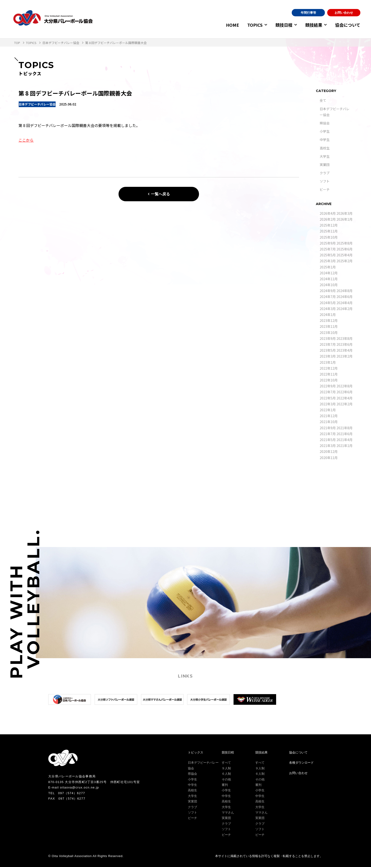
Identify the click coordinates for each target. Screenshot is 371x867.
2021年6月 (344, 433)
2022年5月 (328, 398)
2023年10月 (329, 332)
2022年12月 (329, 368)
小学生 (325, 131)
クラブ (325, 173)
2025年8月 (344, 243)
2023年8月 (344, 338)
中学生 (325, 139)
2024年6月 (344, 296)
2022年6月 (344, 392)
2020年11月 (329, 457)
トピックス (195, 752)
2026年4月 (328, 213)
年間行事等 (308, 12)
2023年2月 (344, 356)
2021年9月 (328, 427)
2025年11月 (329, 231)
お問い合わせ (344, 12)
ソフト (325, 181)
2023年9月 (328, 338)
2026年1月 (344, 219)
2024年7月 (328, 296)
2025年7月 (328, 249)
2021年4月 (344, 439)
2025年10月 (329, 237)
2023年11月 (329, 326)
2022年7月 (328, 392)
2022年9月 (328, 386)
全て (323, 100)
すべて (226, 762)
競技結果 (312, 25)
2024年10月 (329, 284)
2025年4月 (344, 255)
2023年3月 (328, 356)
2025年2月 (344, 260)
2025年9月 (328, 243)
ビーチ (325, 189)
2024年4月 (344, 302)
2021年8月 (344, 427)
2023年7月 (328, 344)
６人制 (226, 773)
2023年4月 (344, 350)
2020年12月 (329, 451)
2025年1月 (328, 267)
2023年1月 (328, 362)
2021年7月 (328, 433)
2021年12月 (329, 415)
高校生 (325, 148)
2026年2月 (328, 219)
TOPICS (252, 25)
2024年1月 (328, 314)
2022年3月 (328, 404)
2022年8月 (344, 386)
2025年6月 (344, 249)
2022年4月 (344, 398)
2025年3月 (328, 260)
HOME (229, 25)
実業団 (325, 164)
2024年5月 (328, 302)
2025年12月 (329, 225)
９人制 (226, 768)
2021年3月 (328, 445)
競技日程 (282, 25)
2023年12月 (329, 320)
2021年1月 (344, 445)
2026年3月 (344, 213)
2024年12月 (329, 273)
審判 (225, 785)
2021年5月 (328, 439)
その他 (226, 779)
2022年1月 (328, 409)
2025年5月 (328, 255)
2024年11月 (329, 278)
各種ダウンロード (301, 762)
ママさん (228, 812)
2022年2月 (344, 404)
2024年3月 (328, 308)
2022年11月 (329, 374)
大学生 (325, 156)
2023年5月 (328, 350)
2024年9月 (328, 290)
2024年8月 (344, 290)
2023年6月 (344, 344)
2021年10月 (329, 421)
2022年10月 (329, 380)
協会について (347, 25)
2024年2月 (344, 308)
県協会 (325, 123)
